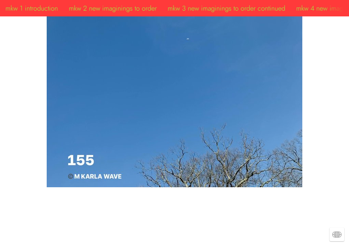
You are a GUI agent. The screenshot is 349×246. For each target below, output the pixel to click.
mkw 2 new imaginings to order (113, 8)
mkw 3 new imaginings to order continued (226, 8)
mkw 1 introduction (31, 8)
